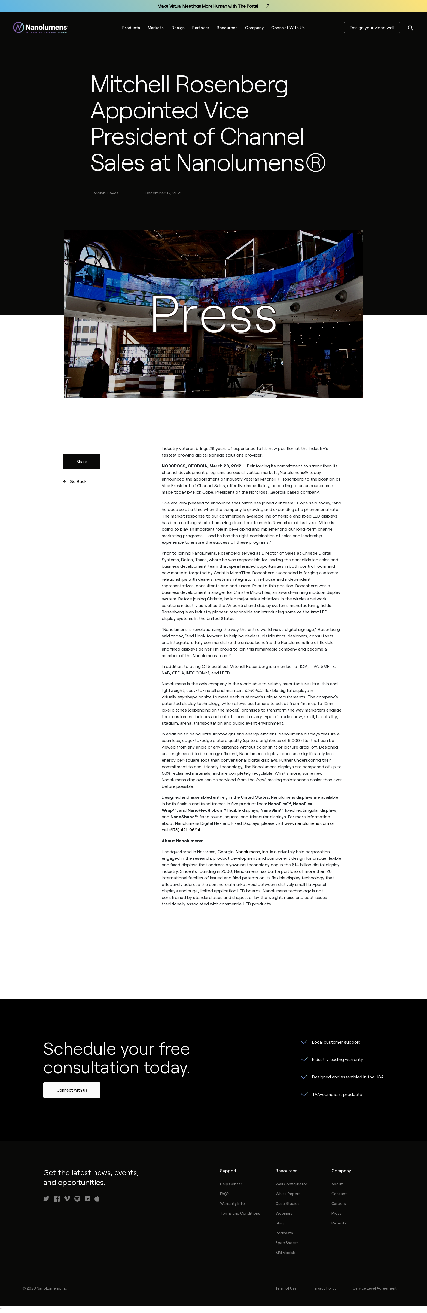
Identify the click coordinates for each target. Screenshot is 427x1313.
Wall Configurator (291, 1183)
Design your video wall (372, 27)
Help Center (231, 1183)
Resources (227, 27)
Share (82, 461)
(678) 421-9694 (184, 829)
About (337, 1183)
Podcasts (284, 1232)
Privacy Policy (325, 1288)
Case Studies (288, 1203)
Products (131, 27)
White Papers (288, 1193)
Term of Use (286, 1288)
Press (336, 1213)
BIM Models (286, 1252)
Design (178, 27)
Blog (280, 1223)
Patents (338, 1223)
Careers (338, 1203)
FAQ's (225, 1193)
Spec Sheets (287, 1242)
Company (254, 27)
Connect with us (72, 1089)
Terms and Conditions (240, 1213)
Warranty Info (232, 1203)
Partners (200, 27)
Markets (156, 27)
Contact (339, 1193)
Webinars (284, 1213)
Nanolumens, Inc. (252, 851)
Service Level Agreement (374, 1288)
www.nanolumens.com (307, 823)
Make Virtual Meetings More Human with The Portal (213, 6)
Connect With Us (288, 27)
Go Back (78, 481)
